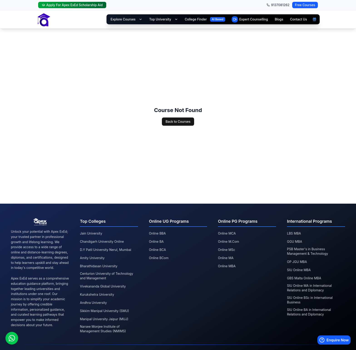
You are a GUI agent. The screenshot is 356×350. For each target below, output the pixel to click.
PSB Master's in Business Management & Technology (307, 251)
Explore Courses (126, 19)
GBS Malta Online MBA (304, 278)
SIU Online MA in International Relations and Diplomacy (309, 288)
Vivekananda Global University (103, 286)
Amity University (92, 258)
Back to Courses (178, 121)
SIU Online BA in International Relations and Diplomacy (309, 312)
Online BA (156, 241)
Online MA (225, 258)
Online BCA (157, 250)
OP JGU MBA (297, 262)
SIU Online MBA (299, 270)
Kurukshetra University (97, 294)
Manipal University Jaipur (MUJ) (104, 319)
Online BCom (158, 258)
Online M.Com (228, 241)
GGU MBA (294, 241)
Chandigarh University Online (102, 241)
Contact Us (298, 19)
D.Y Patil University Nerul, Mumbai (105, 250)
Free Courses (305, 5)
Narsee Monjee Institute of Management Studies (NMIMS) (103, 329)
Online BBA (157, 233)
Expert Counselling (253, 19)
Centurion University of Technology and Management (106, 276)
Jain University (91, 233)
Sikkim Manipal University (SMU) (104, 311)
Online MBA (227, 266)
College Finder (196, 19)
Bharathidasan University (98, 266)
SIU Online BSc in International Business (310, 300)
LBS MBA (294, 233)
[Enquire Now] (334, 340)
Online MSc (226, 250)
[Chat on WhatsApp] (11, 338)
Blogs (279, 19)
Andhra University (93, 303)
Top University (163, 19)
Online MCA (227, 233)
